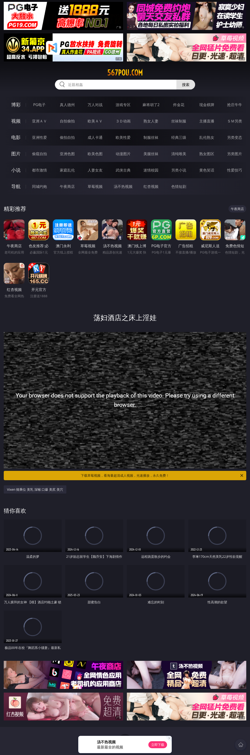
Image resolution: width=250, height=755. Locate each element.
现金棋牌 (206, 104)
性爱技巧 (234, 170)
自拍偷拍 (67, 121)
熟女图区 (206, 153)
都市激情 (39, 170)
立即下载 (157, 744)
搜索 (185, 84)
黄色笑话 (206, 170)
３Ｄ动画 (123, 121)
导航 (16, 186)
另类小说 (178, 170)
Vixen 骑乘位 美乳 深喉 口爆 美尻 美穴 (35, 489)
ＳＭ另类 (234, 121)
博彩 (16, 104)
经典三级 (178, 137)
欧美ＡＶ (95, 121)
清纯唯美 (178, 153)
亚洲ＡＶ (39, 121)
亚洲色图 (67, 153)
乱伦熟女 (206, 137)
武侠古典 (123, 170)
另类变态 (234, 137)
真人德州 (67, 104)
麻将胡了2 (151, 104)
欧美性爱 (123, 137)
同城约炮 (39, 186)
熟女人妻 (150, 121)
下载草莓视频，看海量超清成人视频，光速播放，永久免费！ (162, 475)
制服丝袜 (150, 137)
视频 (16, 121)
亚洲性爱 (39, 137)
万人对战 (95, 104)
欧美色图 (95, 153)
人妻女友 (95, 170)
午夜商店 (67, 186)
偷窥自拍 (39, 153)
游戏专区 (123, 104)
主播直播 (206, 121)
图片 (16, 153)
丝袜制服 (178, 121)
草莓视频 (95, 186)
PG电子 (39, 104)
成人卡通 (95, 137)
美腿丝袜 (150, 153)
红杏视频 (150, 186)
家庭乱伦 (67, 170)
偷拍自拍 (67, 137)
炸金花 (178, 104)
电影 (16, 137)
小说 (16, 170)
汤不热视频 (123, 186)
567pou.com (125, 72)
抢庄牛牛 (234, 104)
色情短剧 (178, 186)
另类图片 (234, 153)
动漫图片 (123, 153)
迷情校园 (150, 170)
